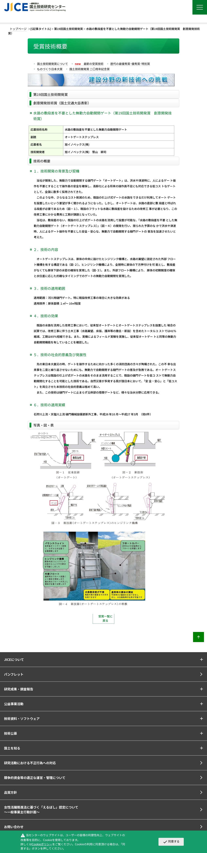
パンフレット (13, 674)
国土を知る (12, 748)
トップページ (18, 29)
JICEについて (14, 659)
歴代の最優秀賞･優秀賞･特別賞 (130, 64)
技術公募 (10, 733)
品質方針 (10, 792)
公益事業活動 (13, 703)
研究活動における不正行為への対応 (30, 762)
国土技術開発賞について (52, 64)
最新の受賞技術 (89, 64)
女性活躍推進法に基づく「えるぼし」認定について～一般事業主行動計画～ (41, 809)
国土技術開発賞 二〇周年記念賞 (89, 69)
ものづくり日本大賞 (49, 69)
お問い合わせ (13, 826)
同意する (171, 841)
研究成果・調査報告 (18, 689)
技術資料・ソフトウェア (22, 718)
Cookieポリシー (42, 844)
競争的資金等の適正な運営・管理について (34, 777)
